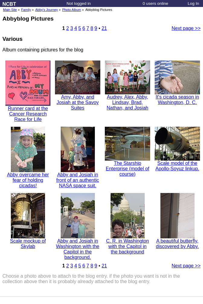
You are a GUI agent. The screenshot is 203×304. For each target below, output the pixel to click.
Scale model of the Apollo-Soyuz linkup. (177, 163)
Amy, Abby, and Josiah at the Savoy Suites (77, 100)
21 (104, 28)
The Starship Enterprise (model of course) (127, 166)
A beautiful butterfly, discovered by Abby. (177, 241)
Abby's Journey (46, 9)
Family (26, 9)
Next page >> (186, 28)
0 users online (155, 3)
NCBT (9, 4)
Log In (193, 3)
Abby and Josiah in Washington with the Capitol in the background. (77, 247)
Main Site (10, 9)
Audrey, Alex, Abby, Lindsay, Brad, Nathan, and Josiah (127, 100)
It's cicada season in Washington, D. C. (177, 97)
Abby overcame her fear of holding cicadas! (28, 178)
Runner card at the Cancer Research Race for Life (27, 112)
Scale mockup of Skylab (28, 241)
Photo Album (71, 9)
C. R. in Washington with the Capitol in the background (127, 244)
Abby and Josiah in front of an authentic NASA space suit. (77, 178)
